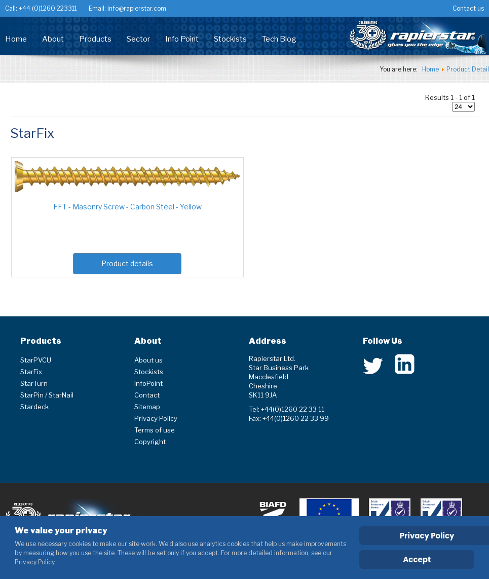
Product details (127, 263)
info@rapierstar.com (136, 8)
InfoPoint (148, 383)
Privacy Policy (155, 418)
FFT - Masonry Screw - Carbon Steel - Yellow (127, 206)
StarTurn (34, 383)
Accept (417, 559)
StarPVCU (35, 360)
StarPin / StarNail (46, 395)
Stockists (230, 39)
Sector (138, 39)
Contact (147, 395)
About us (148, 360)
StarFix (31, 372)
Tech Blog (279, 39)
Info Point (182, 39)
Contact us (468, 8)
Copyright (150, 442)
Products (95, 39)
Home (16, 39)
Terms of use (154, 430)
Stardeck (34, 407)
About (53, 39)
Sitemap (147, 407)
